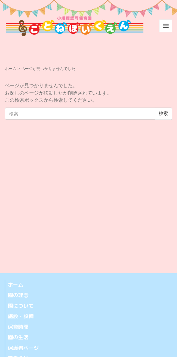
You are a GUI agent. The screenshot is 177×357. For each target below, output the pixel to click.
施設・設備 (21, 316)
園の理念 (18, 295)
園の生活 (18, 337)
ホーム (11, 68)
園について (21, 305)
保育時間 (18, 326)
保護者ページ (23, 347)
